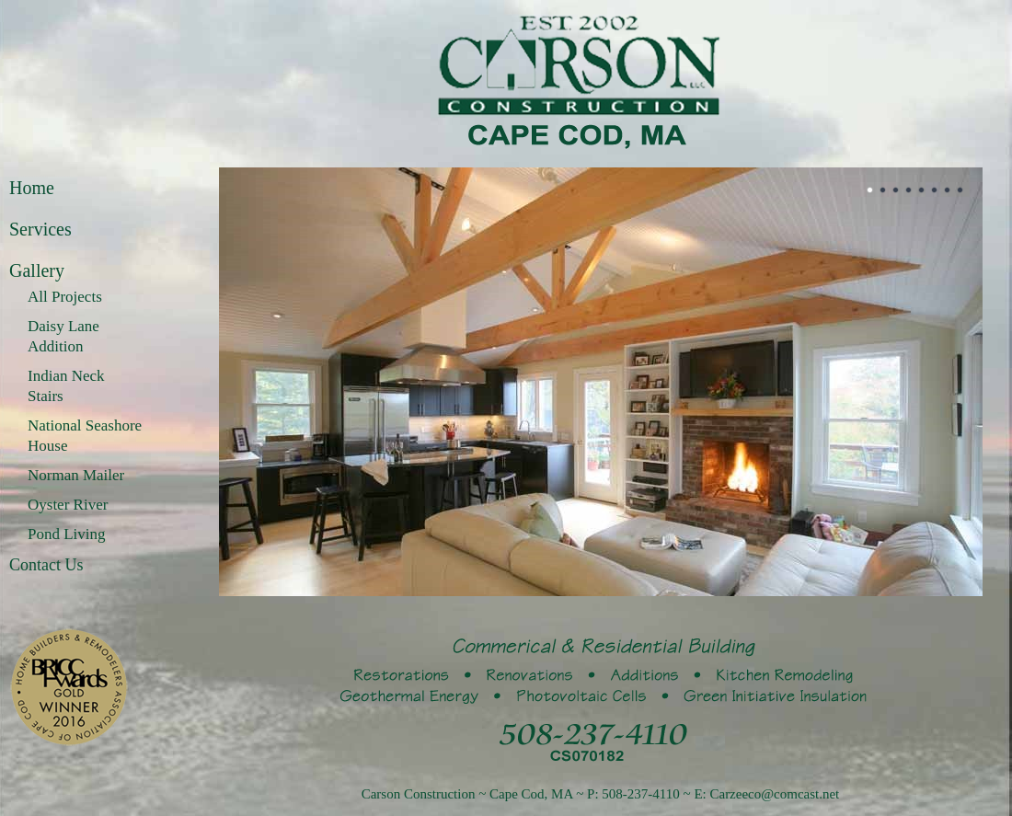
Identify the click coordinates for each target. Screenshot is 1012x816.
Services (40, 229)
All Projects (65, 296)
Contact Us (46, 565)
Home (31, 188)
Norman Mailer (76, 475)
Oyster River (68, 504)
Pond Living (67, 534)
